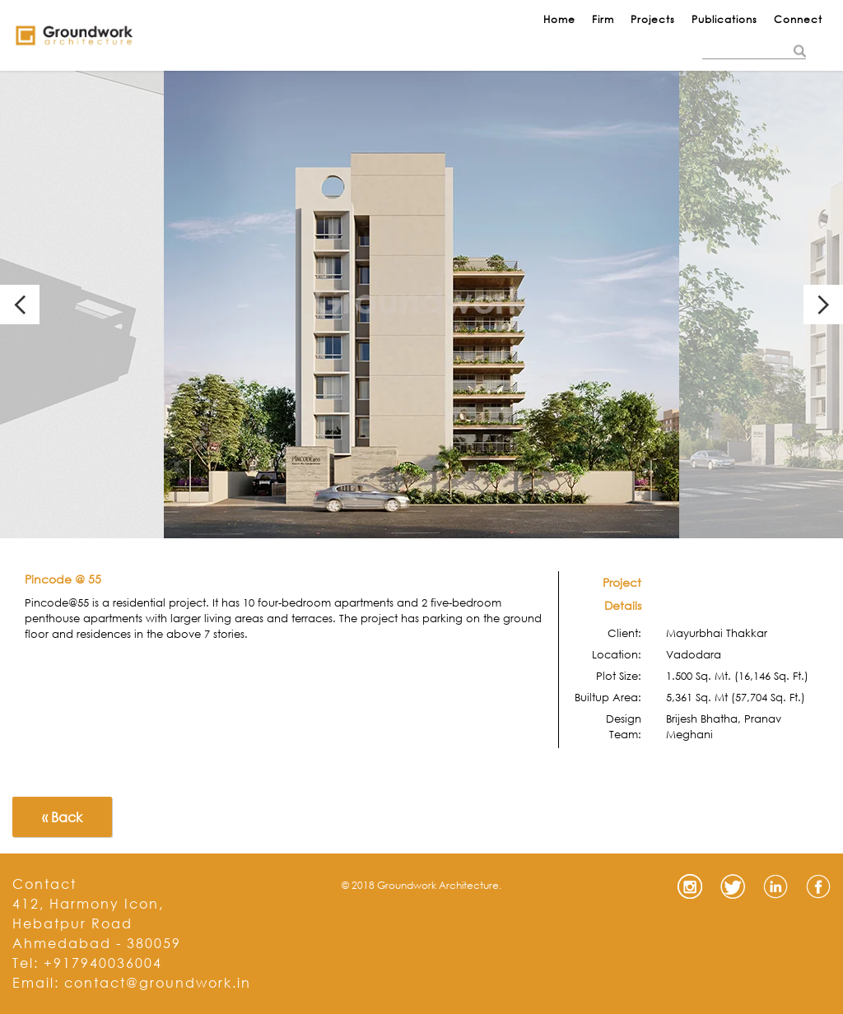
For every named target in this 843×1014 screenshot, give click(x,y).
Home (559, 19)
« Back (62, 817)
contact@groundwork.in (157, 982)
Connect (798, 19)
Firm (603, 19)
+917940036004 (103, 962)
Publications (724, 19)
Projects (653, 19)
